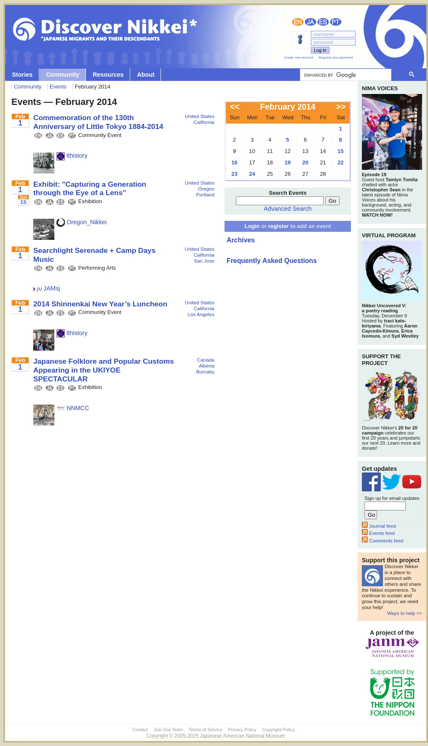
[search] (344, 75)
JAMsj (46, 288)
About (146, 74)
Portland (205, 194)
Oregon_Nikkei (81, 222)
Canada (205, 359)
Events (58, 86)
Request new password (335, 57)
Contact (140, 729)
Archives (241, 240)
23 (234, 174)
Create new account (298, 57)
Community (62, 74)
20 (305, 162)
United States (199, 116)
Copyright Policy (278, 729)
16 (234, 162)
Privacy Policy (242, 729)
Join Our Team (168, 729)
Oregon (206, 188)
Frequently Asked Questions (272, 260)
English (298, 22)
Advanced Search (288, 208)
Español (323, 22)
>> (341, 106)
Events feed (378, 533)
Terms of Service (205, 729)
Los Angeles (200, 314)
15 (340, 151)
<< (235, 106)
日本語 (310, 22)
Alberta (206, 365)
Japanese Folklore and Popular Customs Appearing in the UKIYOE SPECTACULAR (103, 370)
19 (287, 162)
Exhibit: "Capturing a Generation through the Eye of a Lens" (89, 188)
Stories (22, 74)
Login (251, 226)
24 (252, 174)
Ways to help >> (404, 613)
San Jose (204, 260)
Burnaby (205, 371)
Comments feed (382, 540)
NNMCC (72, 408)
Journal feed (379, 526)
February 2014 (288, 106)
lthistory (72, 155)
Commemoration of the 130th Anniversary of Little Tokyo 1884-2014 (98, 122)
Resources (108, 74)
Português (335, 22)
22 (340, 162)
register (278, 226)
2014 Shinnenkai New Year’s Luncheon (100, 304)
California (204, 122)
